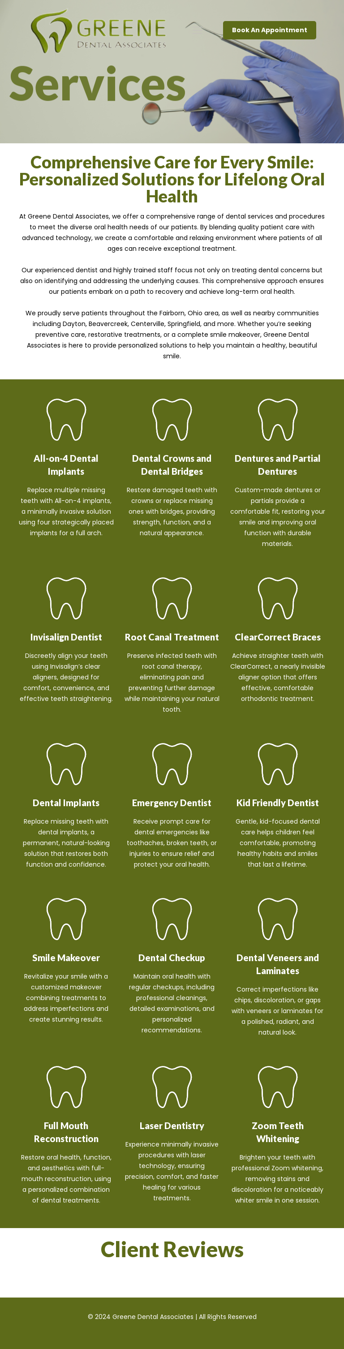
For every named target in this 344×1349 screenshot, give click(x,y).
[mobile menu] (197, 30)
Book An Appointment (269, 30)
